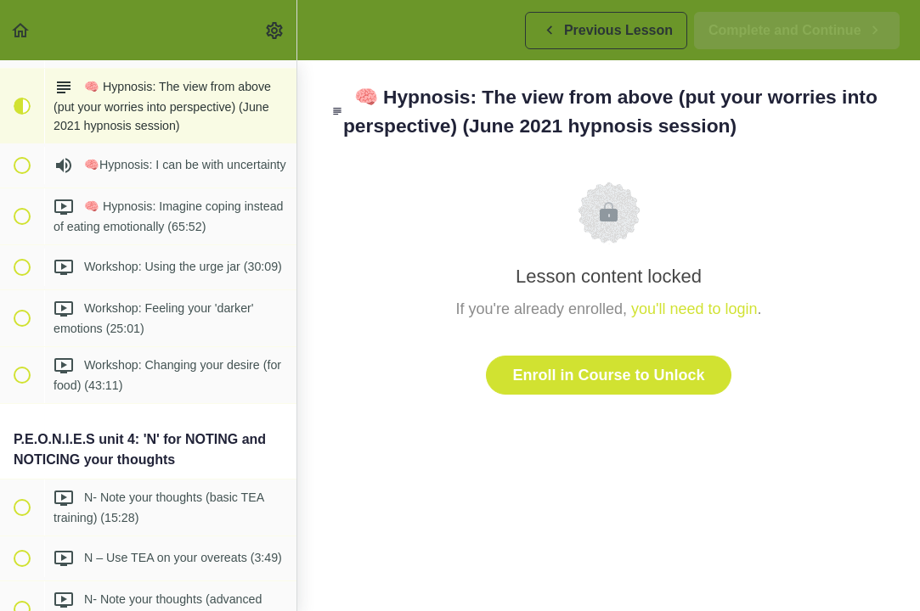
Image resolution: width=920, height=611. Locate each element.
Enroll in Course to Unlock (608, 375)
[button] (21, 30)
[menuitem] (275, 30)
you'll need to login (694, 308)
